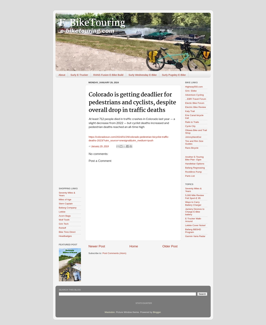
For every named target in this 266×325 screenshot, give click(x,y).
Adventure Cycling (194, 95)
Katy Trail (190, 111)
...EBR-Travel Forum (195, 99)
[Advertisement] (70, 131)
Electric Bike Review (195, 107)
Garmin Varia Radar (195, 236)
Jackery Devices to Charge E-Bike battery (194, 212)
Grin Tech (64, 224)
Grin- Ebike (191, 91)
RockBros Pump (193, 172)
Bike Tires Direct (67, 232)
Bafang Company (68, 207)
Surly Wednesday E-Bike (143, 74)
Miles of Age (65, 199)
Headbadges (65, 236)
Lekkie (62, 211)
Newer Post (97, 246)
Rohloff (62, 228)
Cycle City (190, 126)
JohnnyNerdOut (193, 137)
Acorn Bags (65, 216)
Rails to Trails (192, 122)
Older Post (169, 246)
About (62, 74)
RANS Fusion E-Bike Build (108, 74)
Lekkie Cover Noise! (195, 225)
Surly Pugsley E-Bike (174, 74)
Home (133, 246)
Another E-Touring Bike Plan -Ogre (194, 158)
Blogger (157, 312)
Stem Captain (66, 203)
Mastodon (110, 312)
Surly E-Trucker (79, 74)
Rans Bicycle (191, 148)
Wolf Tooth (64, 219)
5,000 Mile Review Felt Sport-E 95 (194, 196)
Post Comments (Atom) (114, 253)
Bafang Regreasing (195, 167)
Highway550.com (194, 86)
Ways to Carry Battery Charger (193, 203)
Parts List (190, 176)
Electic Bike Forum (194, 103)
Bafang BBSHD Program (193, 230)
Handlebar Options (194, 163)
